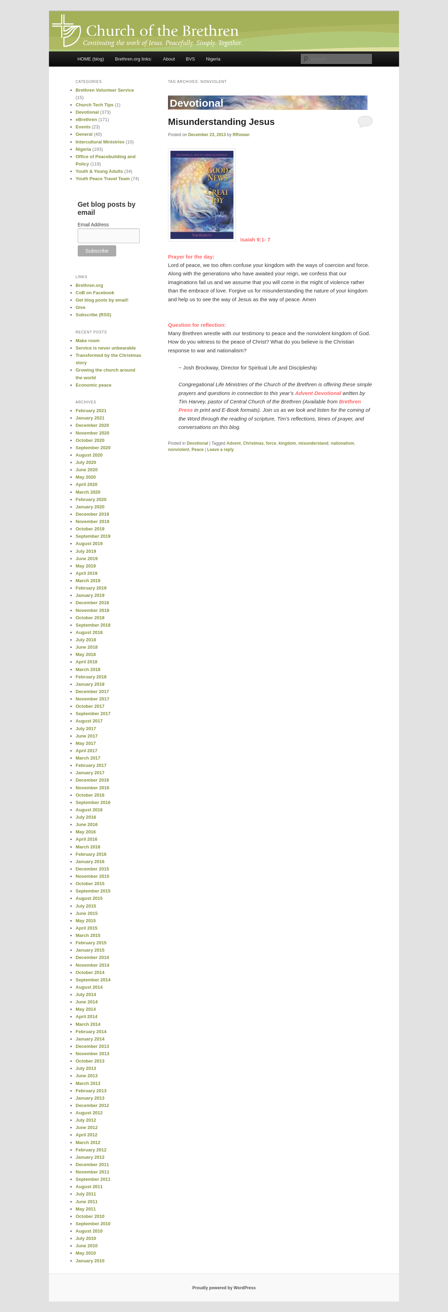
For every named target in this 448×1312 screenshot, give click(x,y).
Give (80, 307)
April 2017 (86, 750)
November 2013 (92, 1053)
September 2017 (93, 713)
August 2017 (89, 721)
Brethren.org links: (133, 59)
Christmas (253, 443)
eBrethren (86, 119)
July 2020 (86, 462)
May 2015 (86, 920)
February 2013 (91, 1090)
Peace (197, 449)
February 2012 (91, 1149)
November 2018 (92, 610)
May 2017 (86, 743)
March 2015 (88, 935)
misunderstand (313, 443)
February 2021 (91, 410)
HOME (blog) (90, 59)
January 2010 (90, 1260)
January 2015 (90, 950)
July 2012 (86, 1120)
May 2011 (86, 1209)
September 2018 (93, 625)
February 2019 (91, 588)
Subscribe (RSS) (93, 314)
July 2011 (86, 1194)
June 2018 (87, 647)
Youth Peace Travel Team (103, 178)
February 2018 (91, 676)
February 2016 (91, 854)
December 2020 (92, 425)
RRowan (241, 134)
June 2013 (87, 1075)
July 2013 (86, 1068)
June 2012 (87, 1127)
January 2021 (90, 418)
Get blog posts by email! (102, 300)
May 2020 (86, 477)
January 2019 (90, 595)
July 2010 (86, 1238)
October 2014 (90, 972)
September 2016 (93, 802)
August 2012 (89, 1112)
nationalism (342, 443)
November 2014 (92, 965)
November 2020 (92, 433)
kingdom (287, 443)
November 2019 (92, 521)
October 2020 (90, 440)
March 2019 (88, 580)
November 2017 (92, 698)
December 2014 (92, 957)
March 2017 (88, 758)
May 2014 (86, 1009)
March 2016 (88, 846)
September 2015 (93, 891)
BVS (190, 59)
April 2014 (86, 1016)
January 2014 (90, 1039)
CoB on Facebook (95, 292)
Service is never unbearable (106, 348)
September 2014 (93, 979)
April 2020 (86, 484)
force (271, 443)
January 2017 (90, 772)
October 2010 (90, 1216)
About (169, 59)
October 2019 (90, 528)
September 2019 (93, 536)
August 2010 (89, 1231)
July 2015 (86, 906)
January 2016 (90, 861)
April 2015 (86, 928)
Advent (233, 443)
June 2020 (87, 469)
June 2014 (87, 1001)
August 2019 (89, 543)
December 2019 (92, 514)
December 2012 (92, 1105)
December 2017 (92, 691)
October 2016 (90, 795)
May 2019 (86, 566)
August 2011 (89, 1186)
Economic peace (94, 385)
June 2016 (87, 824)
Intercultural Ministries (100, 141)
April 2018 (86, 661)
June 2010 (87, 1245)
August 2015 (89, 898)
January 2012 (90, 1157)
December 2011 (92, 1164)
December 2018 (92, 602)
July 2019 (86, 551)
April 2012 (86, 1134)
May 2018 (86, 654)
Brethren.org (89, 285)
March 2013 (88, 1083)
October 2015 (90, 883)
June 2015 (87, 913)
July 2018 (86, 639)
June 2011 (87, 1201)
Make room (88, 340)
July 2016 (86, 817)
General (84, 134)
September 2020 (93, 447)
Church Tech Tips (95, 104)
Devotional (197, 443)
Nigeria (213, 59)
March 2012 (88, 1142)
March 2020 (88, 492)
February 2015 (91, 942)
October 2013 (90, 1061)
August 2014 (89, 987)
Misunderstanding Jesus (221, 122)
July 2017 (86, 728)
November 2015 (92, 876)
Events (83, 126)
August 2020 (89, 455)
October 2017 (90, 706)
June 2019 (87, 558)
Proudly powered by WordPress (223, 1287)
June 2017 (87, 736)
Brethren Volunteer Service (105, 90)
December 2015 (92, 869)
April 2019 (86, 573)
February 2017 (91, 765)
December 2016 (92, 780)
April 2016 (86, 839)
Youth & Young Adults (99, 171)
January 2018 (90, 684)
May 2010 (86, 1253)
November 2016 (92, 787)
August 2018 (89, 632)
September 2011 (93, 1179)
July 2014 (86, 994)
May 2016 (86, 831)
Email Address (93, 224)
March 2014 (88, 1024)
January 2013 (90, 1098)
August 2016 (89, 809)
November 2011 (92, 1172)
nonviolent (178, 449)
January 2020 (90, 506)
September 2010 (93, 1223)
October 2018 (90, 617)
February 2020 (91, 499)
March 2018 (88, 669)
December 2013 (92, 1046)
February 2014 (91, 1031)
